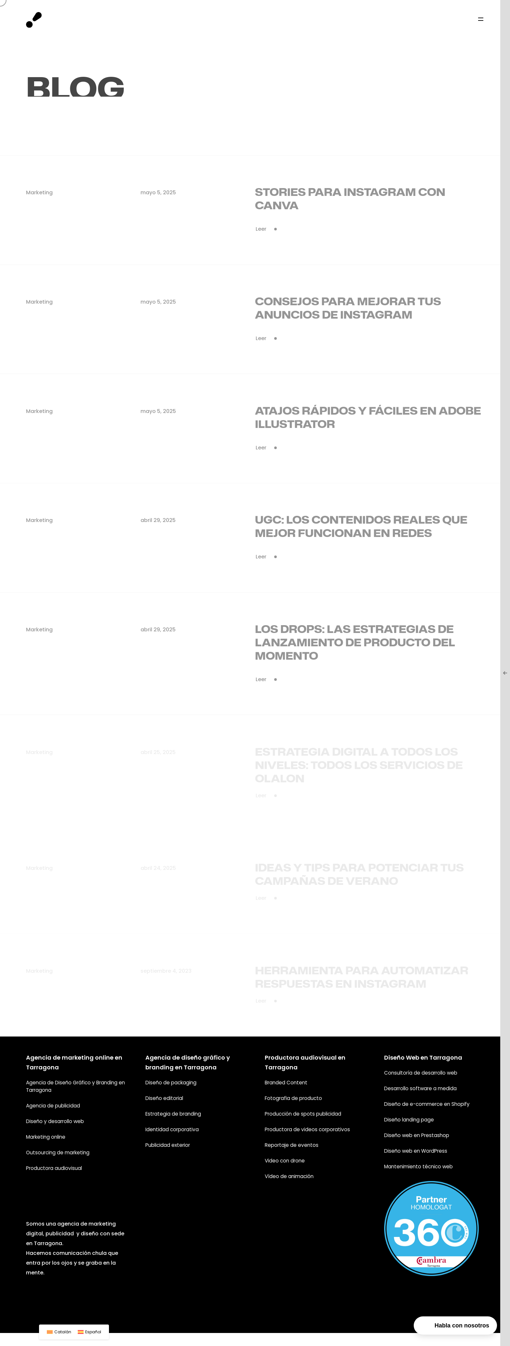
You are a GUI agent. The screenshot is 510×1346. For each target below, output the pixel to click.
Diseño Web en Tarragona (423, 1057)
